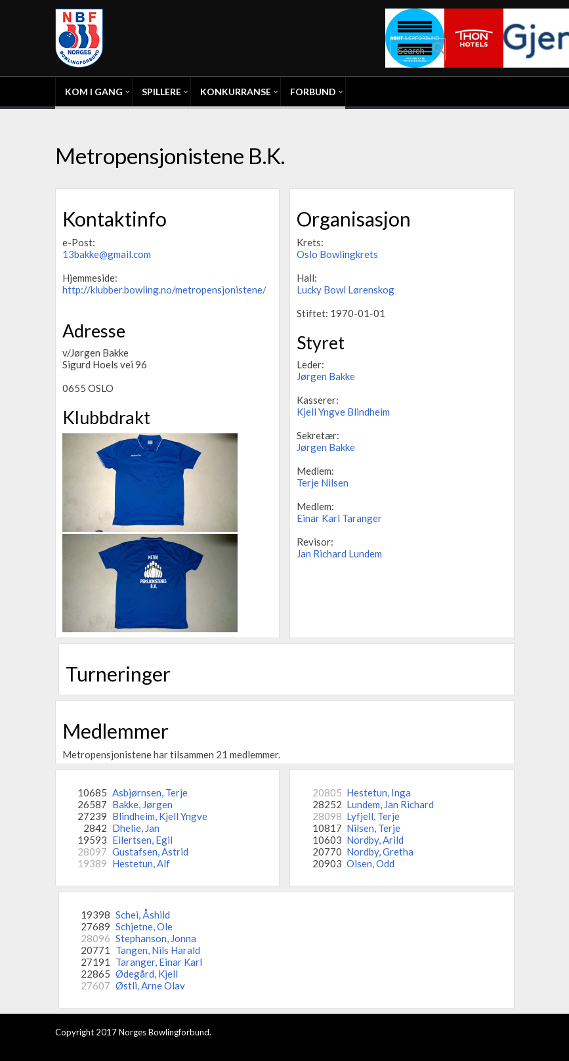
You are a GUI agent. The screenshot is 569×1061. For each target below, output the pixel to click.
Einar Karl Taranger (339, 518)
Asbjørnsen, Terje (150, 792)
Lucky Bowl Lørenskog (345, 289)
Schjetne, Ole (144, 926)
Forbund (313, 91)
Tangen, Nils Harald (158, 950)
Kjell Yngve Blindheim (343, 412)
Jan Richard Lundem (339, 553)
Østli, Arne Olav (150, 985)
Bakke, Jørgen (142, 804)
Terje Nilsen (322, 482)
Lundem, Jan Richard (390, 804)
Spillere (161, 91)
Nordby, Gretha (380, 851)
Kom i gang (94, 91)
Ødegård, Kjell (147, 974)
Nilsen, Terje (373, 828)
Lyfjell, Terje (373, 816)
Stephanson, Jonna (156, 938)
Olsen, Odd (370, 863)
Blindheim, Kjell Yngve (159, 816)
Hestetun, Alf (141, 863)
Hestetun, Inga (379, 792)
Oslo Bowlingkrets (337, 254)
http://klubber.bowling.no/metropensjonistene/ (164, 289)
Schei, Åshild (143, 914)
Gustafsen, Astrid (150, 851)
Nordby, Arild (375, 840)
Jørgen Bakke (326, 376)
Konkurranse (235, 91)
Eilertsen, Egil (142, 840)
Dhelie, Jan (135, 828)
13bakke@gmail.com (106, 254)
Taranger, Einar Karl (159, 962)
